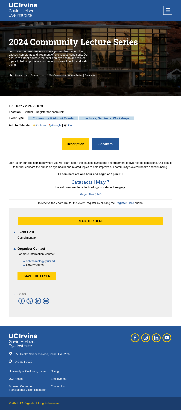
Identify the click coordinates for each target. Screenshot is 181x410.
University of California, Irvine (27, 371)
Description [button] (75, 144)
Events (34, 75)
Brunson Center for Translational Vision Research (27, 388)
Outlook (39, 125)
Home (16, 75)
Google (55, 125)
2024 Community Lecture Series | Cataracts (71, 75)
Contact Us (58, 386)
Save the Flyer (37, 276)
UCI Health (16, 378)
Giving (55, 371)
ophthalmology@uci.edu (41, 261)
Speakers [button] (105, 144)
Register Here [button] (90, 221)
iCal (68, 125)
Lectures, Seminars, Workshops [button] (106, 118)
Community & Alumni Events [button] (53, 118)
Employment (58, 378)
